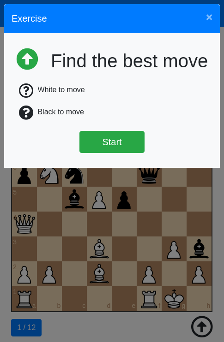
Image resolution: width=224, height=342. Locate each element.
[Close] (209, 17)
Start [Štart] (111, 142)
